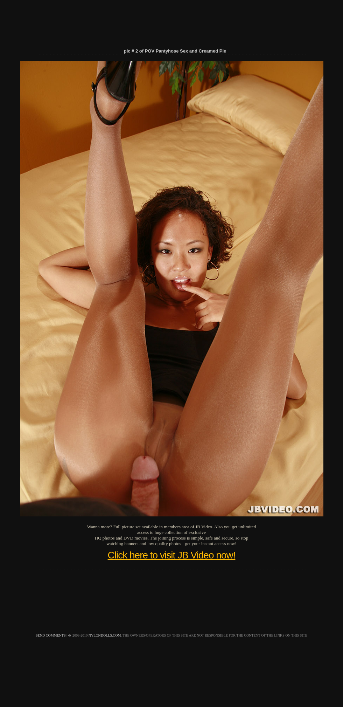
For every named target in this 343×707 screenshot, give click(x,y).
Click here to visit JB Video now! (172, 555)
